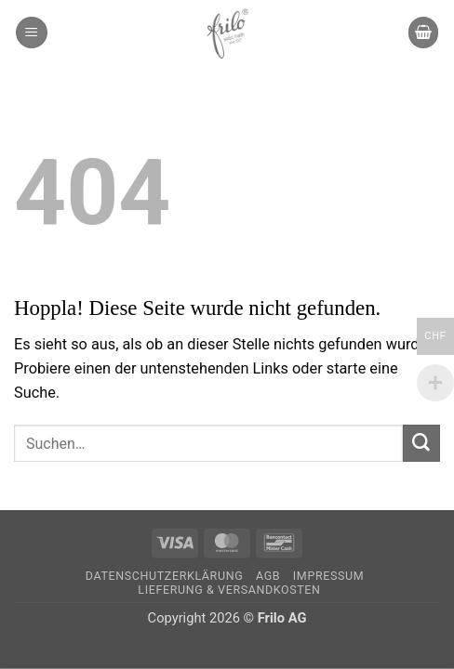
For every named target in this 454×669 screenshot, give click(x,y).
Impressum (328, 576)
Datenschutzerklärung (164, 576)
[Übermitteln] (421, 443)
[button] (31, 32)
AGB (268, 576)
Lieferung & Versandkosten (229, 590)
